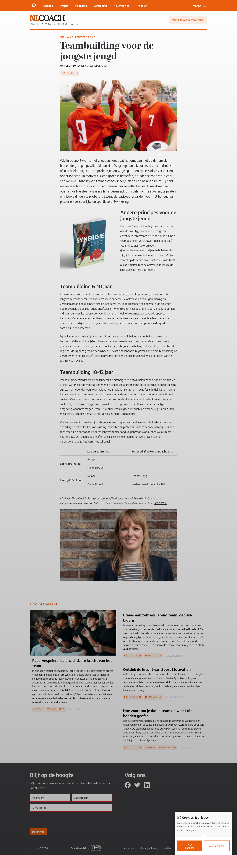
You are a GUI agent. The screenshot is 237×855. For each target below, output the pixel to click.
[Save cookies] (189, 846)
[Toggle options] (203, 836)
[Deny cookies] (217, 846)
